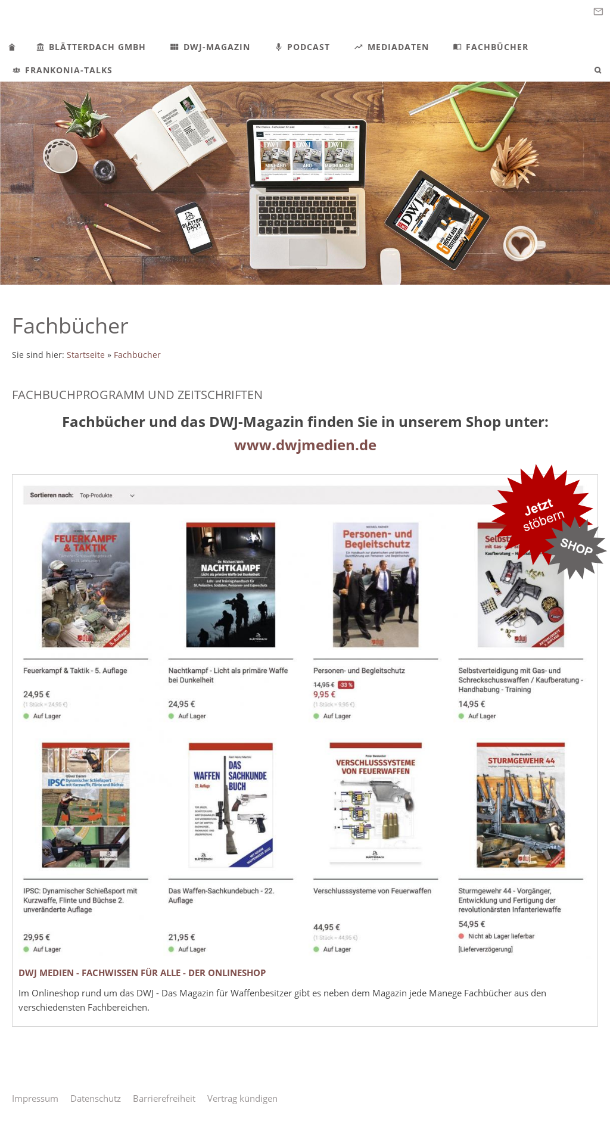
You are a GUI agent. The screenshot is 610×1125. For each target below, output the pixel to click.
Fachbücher (137, 355)
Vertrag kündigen (242, 1098)
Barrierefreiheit (164, 1098)
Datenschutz (95, 1098)
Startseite (86, 355)
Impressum (35, 1098)
